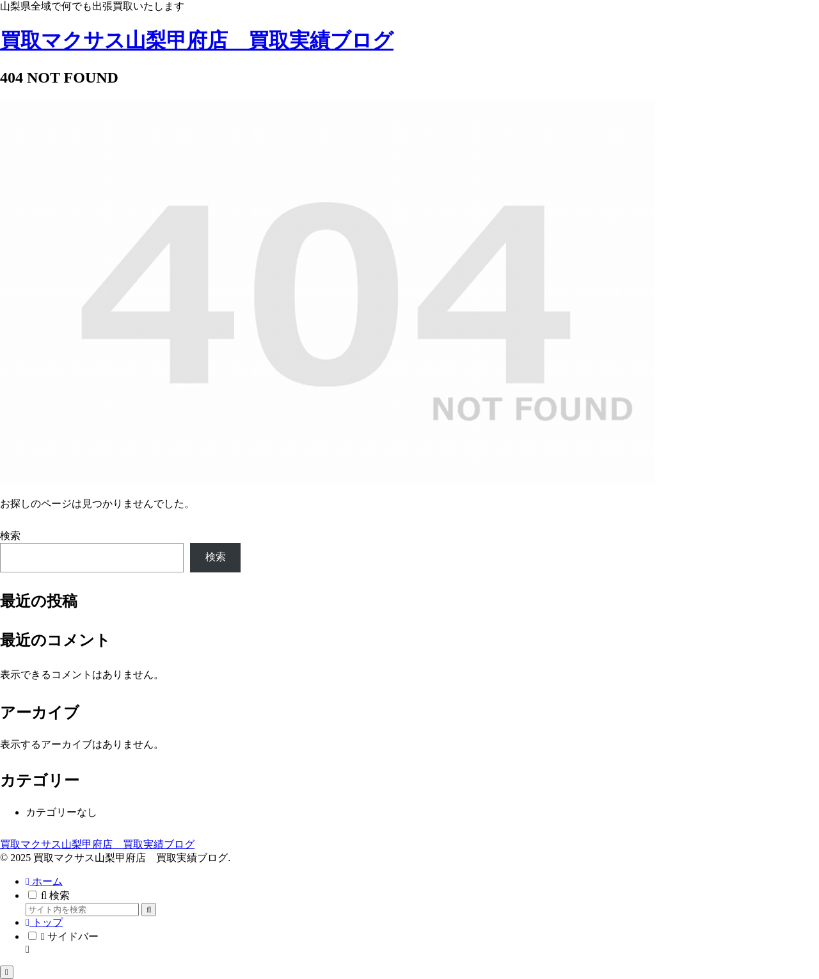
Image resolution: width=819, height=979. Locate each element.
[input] (82, 909)
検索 (10, 535)
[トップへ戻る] (6, 972)
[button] (148, 909)
